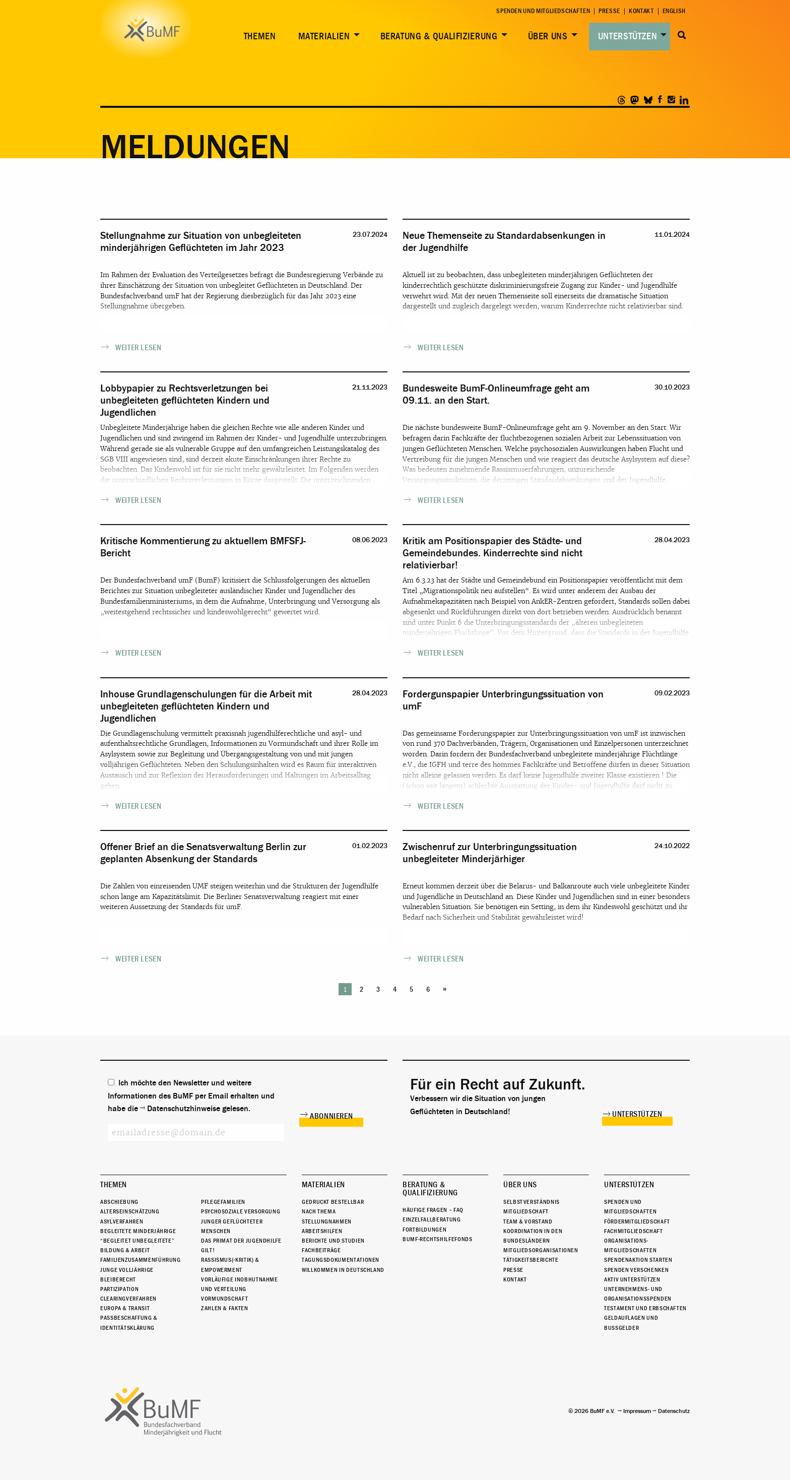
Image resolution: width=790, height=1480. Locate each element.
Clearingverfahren (128, 1298)
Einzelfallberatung (432, 1219)
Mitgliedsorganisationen (540, 1250)
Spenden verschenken (636, 1269)
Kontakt (641, 11)
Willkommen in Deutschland (343, 1269)
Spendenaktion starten (638, 1259)
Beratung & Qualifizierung (439, 36)
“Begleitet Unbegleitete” (137, 1240)
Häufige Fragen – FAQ (433, 1209)
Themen (260, 36)
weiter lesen (138, 347)
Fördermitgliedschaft (637, 1221)
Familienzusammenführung (140, 1259)
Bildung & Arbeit (125, 1250)
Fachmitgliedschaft (633, 1231)
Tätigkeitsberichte (531, 1259)
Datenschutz (674, 1410)
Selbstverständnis (531, 1201)
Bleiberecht (118, 1279)
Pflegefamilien (223, 1201)
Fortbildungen (424, 1229)
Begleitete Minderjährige (138, 1231)
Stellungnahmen (327, 1221)
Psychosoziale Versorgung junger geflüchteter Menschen (240, 1221)
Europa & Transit (125, 1308)
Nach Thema (319, 1211)
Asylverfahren (121, 1221)
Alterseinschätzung (130, 1211)
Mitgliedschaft (526, 1211)
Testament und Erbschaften (645, 1308)
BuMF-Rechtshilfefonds (437, 1239)
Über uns (548, 36)
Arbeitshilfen (322, 1231)
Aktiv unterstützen (632, 1279)
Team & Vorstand (528, 1221)
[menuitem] (258, 36)
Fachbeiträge (321, 1250)
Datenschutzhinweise (183, 1108)
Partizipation (119, 1289)
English (674, 11)
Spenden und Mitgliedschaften (543, 11)
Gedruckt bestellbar (333, 1201)
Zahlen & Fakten (224, 1308)
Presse (609, 11)
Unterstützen (627, 36)
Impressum (637, 1410)
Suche (682, 35)
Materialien (324, 36)
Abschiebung (119, 1201)
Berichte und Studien (333, 1240)
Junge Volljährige (127, 1269)
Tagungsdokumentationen (340, 1259)
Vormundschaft (224, 1298)
